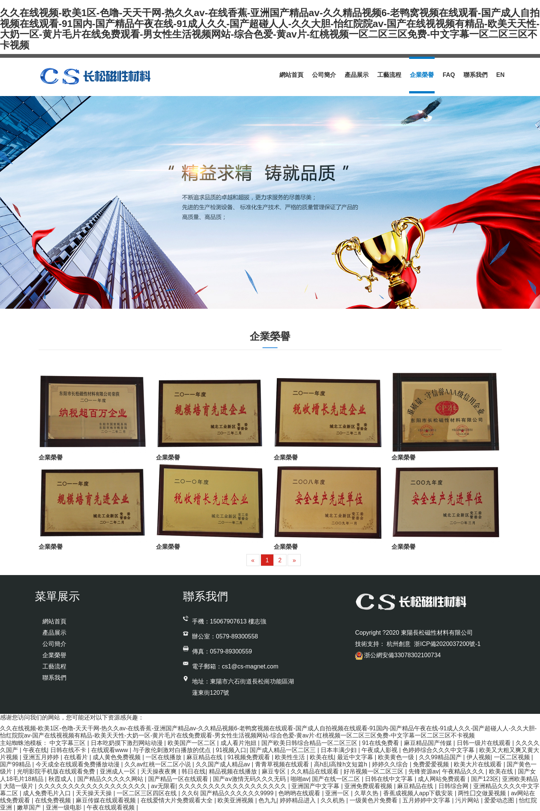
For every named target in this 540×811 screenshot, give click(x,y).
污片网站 (468, 800)
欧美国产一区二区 (192, 743)
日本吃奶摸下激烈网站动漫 (127, 743)
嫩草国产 (29, 807)
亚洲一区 (338, 793)
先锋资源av (423, 771)
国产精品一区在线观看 (179, 779)
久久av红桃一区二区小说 (158, 764)
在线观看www (110, 750)
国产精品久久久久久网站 (111, 779)
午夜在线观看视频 (111, 807)
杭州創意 (399, 644)
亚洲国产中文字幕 (316, 786)
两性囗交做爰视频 (482, 793)
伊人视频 (478, 757)
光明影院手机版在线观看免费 (56, 771)
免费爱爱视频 (431, 764)
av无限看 (163, 786)
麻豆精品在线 (205, 757)
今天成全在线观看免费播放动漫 (78, 764)
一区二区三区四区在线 (147, 793)
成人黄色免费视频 (117, 757)
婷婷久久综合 (391, 764)
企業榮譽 (422, 75)
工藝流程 (389, 75)
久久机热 (333, 800)
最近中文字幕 (356, 757)
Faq (448, 75)
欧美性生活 (290, 757)
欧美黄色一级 (397, 757)
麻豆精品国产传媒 (428, 743)
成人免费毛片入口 (47, 793)
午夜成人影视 (380, 750)
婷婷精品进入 (298, 800)
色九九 (267, 800)
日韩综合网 (454, 786)
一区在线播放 (164, 757)
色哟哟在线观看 (300, 793)
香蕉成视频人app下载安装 (419, 793)
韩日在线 (194, 771)
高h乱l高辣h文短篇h (341, 764)
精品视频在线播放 (233, 771)
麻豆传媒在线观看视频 (106, 800)
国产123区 (485, 779)
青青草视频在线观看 (282, 764)
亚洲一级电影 (64, 807)
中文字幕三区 (68, 743)
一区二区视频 (512, 757)
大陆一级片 (19, 786)
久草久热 (367, 793)
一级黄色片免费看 (374, 800)
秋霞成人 (61, 779)
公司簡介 (324, 75)
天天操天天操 (94, 793)
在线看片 (76, 757)
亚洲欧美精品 (520, 779)
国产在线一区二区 (337, 779)
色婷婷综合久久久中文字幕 (439, 750)
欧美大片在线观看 (478, 764)
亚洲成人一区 (118, 771)
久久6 (189, 793)
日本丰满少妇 (339, 750)
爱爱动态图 (500, 800)
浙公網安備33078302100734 (398, 655)
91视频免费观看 (249, 757)
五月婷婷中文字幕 (427, 800)
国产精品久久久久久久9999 (237, 793)
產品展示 (357, 75)
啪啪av (300, 779)
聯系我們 (476, 75)
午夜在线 (35, 750)
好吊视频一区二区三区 (374, 771)
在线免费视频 (53, 800)
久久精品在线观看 (315, 771)
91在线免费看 (381, 743)
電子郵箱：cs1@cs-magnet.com (235, 666)
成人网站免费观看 (442, 779)
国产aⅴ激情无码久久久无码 (250, 779)
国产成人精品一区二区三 (283, 750)
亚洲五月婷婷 (41, 757)
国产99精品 (16, 764)
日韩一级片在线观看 (484, 743)
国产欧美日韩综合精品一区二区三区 (310, 743)
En (500, 75)
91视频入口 (231, 750)
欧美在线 (322, 757)
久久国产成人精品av (224, 764)
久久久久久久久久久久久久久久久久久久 (93, 786)
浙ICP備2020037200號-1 (446, 644)
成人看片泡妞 (239, 743)
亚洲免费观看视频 (369, 786)
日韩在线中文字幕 (389, 779)
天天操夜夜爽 (159, 771)
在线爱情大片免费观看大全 (177, 800)
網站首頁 (291, 75)
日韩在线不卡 (69, 750)
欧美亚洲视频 (236, 800)
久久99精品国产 (441, 757)
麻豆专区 (274, 771)
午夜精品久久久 (464, 771)
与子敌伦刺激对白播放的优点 (172, 750)
